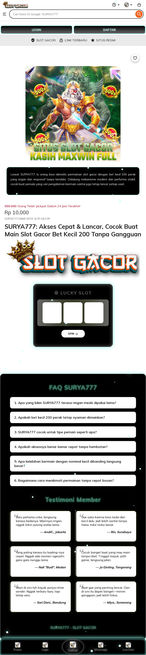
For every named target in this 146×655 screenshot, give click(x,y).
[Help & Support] (116, 4)
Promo (17, 646)
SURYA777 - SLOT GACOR (73, 627)
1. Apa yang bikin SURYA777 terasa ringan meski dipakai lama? (65, 403)
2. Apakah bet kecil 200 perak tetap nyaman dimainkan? (59, 417)
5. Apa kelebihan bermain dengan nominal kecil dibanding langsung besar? (67, 463)
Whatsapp (100, 646)
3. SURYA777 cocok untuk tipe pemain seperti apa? (55, 432)
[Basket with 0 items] (139, 4)
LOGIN (36, 30)
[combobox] (71, 14)
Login (45, 646)
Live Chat (128, 646)
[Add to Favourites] (135, 58)
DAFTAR (109, 30)
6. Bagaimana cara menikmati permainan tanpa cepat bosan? (64, 480)
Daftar (73, 646)
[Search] (139, 14)
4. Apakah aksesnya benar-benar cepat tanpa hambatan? (61, 447)
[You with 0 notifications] (128, 4)
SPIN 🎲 (73, 333)
